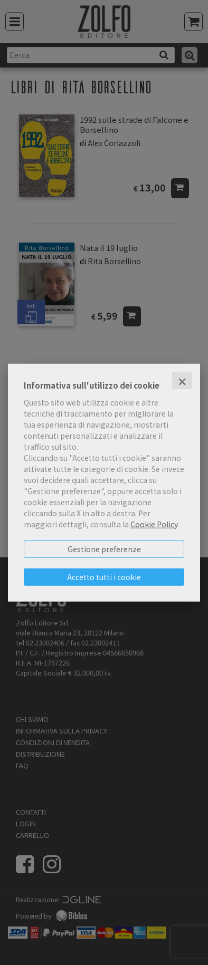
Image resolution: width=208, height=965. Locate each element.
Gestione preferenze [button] (104, 548)
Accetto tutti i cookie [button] (104, 576)
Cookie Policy (153, 523)
